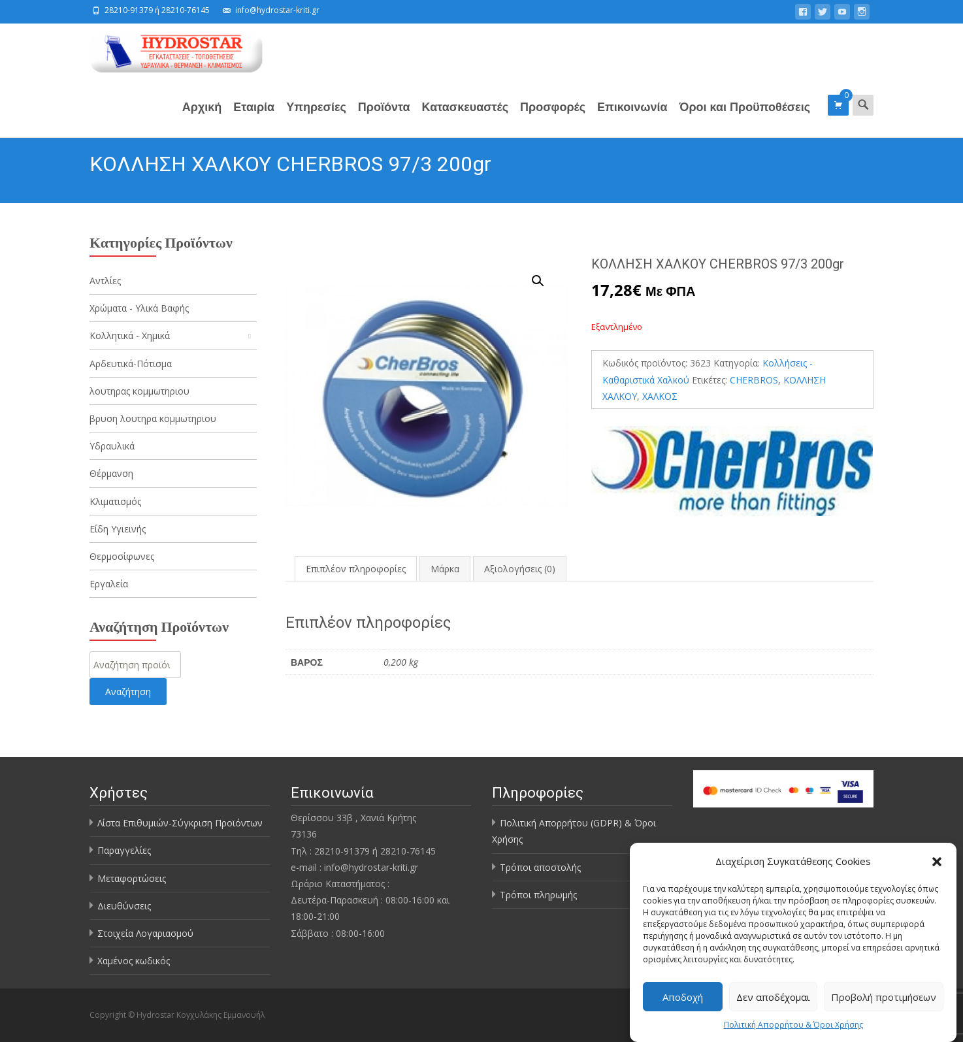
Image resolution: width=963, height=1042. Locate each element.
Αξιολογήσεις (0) (519, 568)
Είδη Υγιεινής (118, 529)
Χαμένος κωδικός (133, 960)
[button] (936, 861)
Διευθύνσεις (124, 906)
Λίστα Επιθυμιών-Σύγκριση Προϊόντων (180, 823)
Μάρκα (445, 568)
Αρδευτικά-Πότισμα (131, 363)
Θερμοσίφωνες (122, 556)
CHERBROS (754, 380)
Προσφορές (552, 118)
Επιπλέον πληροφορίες (356, 568)
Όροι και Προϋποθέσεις (744, 118)
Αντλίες (105, 280)
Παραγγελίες (124, 850)
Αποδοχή (682, 996)
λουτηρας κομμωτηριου (139, 391)
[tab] (356, 568)
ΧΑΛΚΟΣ (659, 396)
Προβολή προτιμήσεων (883, 996)
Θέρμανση (111, 473)
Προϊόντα (384, 118)
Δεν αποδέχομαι (773, 996)
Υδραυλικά (112, 446)
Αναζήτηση (128, 691)
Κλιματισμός (115, 501)
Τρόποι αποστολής (540, 867)
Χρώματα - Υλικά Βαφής (139, 308)
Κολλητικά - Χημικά (130, 335)
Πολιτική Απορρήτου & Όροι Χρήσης (793, 1025)
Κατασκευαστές (465, 118)
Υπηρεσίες (316, 118)
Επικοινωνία (632, 118)
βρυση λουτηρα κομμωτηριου (153, 418)
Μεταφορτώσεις (131, 878)
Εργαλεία (109, 584)
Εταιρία (253, 118)
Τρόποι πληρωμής (538, 894)
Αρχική (202, 118)
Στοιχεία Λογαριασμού (145, 933)
